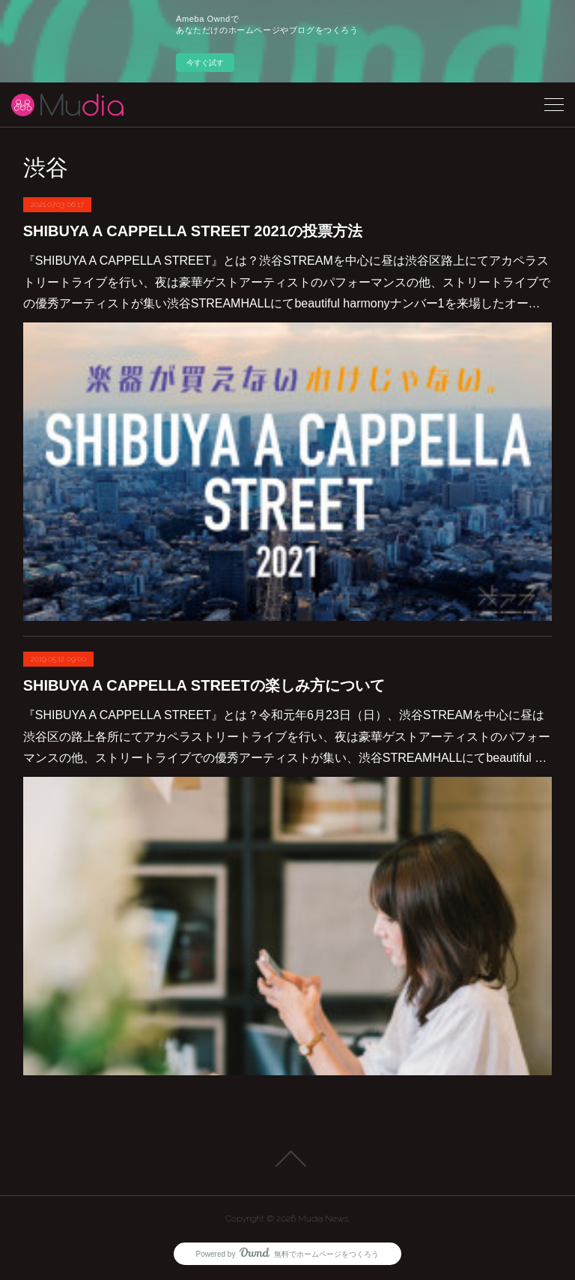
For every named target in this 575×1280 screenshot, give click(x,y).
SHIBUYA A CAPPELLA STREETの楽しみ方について (204, 685)
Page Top (287, 1158)
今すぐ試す (205, 62)
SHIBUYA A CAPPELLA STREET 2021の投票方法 (192, 231)
